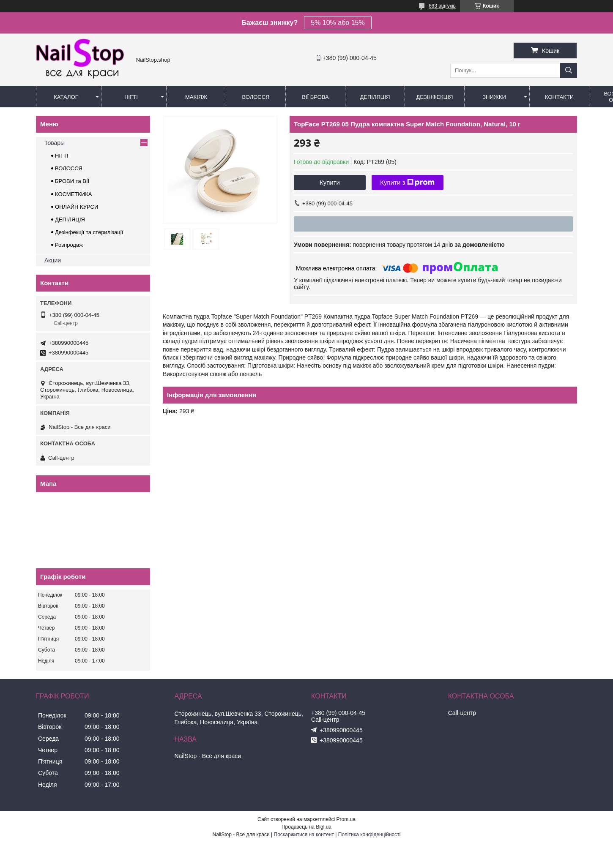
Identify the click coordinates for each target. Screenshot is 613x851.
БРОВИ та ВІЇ (72, 181)
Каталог (66, 97)
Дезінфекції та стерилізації (89, 232)
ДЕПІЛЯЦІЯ (70, 219)
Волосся (255, 97)
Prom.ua (346, 819)
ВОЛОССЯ (68, 168)
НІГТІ (61, 156)
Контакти (559, 97)
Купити (330, 182)
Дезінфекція (434, 97)
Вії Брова (315, 97)
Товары (54, 142)
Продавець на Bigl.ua (306, 827)
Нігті (131, 97)
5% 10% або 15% (337, 22)
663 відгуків (442, 6)
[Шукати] (568, 70)
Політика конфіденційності (369, 834)
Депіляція (375, 97)
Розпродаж (69, 245)
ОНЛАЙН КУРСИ (76, 207)
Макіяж (196, 97)
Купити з (407, 182)
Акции (52, 260)
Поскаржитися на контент (304, 834)
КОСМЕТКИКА (73, 194)
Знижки (494, 97)
